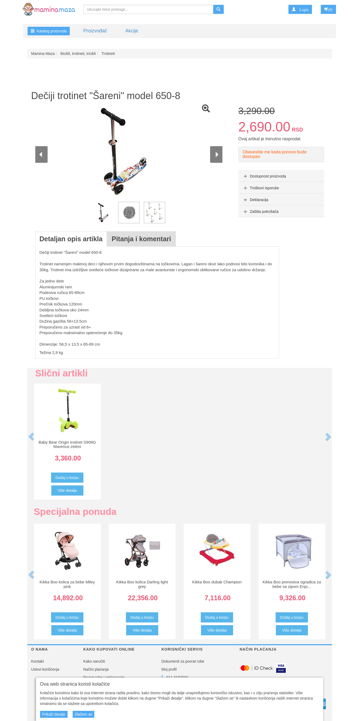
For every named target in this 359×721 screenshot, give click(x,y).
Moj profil (169, 669)
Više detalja (67, 490)
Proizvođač (95, 30)
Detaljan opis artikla (71, 239)
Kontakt (37, 661)
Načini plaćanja (96, 669)
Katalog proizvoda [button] (49, 31)
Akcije (131, 30)
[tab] (281, 176)
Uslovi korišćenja (45, 669)
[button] (300, 9)
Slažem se (83, 714)
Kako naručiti (94, 661)
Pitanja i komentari (141, 239)
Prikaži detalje (53, 714)
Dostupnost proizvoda (264, 176)
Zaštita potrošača (260, 211)
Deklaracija (255, 200)
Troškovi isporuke (260, 188)
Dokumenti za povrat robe (182, 661)
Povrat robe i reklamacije (104, 677)
